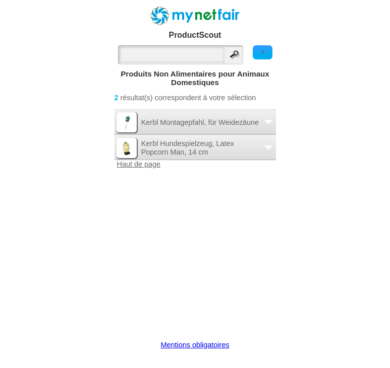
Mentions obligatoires (195, 345)
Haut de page (138, 164)
